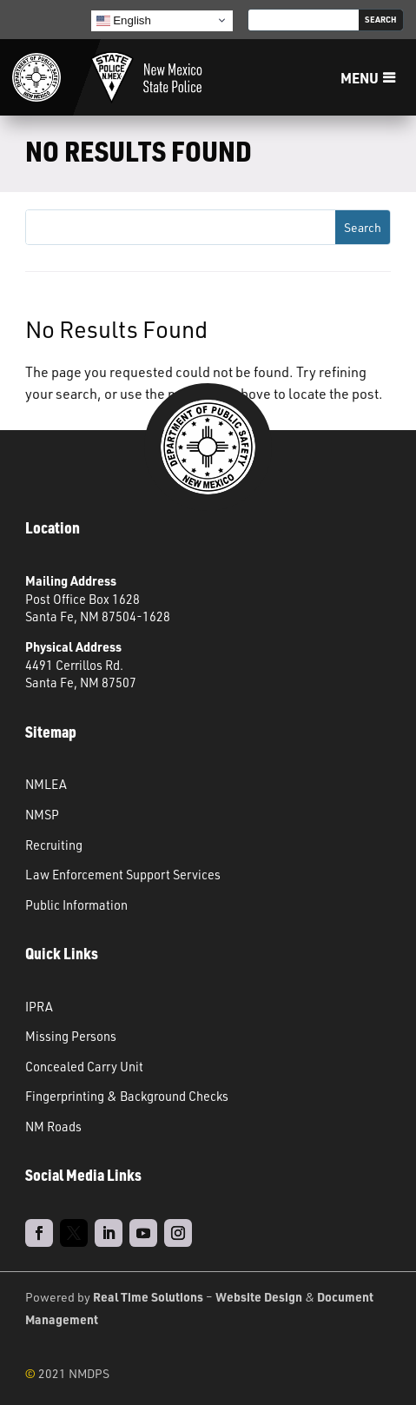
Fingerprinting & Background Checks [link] (126, 1095)
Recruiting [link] (54, 844)
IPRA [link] (39, 1006)
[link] (36, 77)
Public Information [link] (76, 904)
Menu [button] (359, 78)
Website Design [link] (258, 1296)
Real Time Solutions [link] (148, 1296)
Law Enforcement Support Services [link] (123, 874)
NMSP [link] (42, 814)
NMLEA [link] (46, 784)
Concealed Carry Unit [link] (84, 1066)
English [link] (123, 20)
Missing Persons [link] (70, 1036)
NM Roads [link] (53, 1126)
